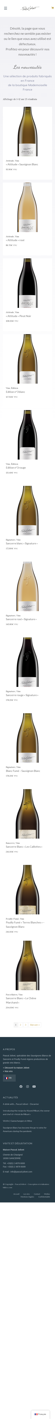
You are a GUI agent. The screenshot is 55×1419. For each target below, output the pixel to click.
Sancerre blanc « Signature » (22, 543)
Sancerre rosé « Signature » (21, 619)
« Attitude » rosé (15, 240)
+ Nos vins (8, 1071)
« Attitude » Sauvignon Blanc (22, 164)
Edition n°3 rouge (16, 467)
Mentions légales (27, 1197)
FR (8, 1078)
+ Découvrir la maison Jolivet (16, 1068)
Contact (37, 1194)
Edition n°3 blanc (15, 391)
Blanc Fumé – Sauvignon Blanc (23, 770)
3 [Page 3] (25, 1024)
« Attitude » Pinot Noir (18, 316)
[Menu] (5, 8)
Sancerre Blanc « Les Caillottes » (24, 846)
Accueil (16, 1194)
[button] (21, 1087)
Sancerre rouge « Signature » (22, 695)
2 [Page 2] (20, 1024)
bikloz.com (7, 1187)
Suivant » (35, 1024)
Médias (47, 1194)
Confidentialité (44, 1197)
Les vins (26, 1194)
